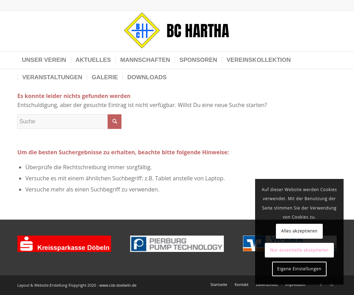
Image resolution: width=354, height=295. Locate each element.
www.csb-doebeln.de (117, 285)
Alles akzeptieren (299, 231)
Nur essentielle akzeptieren (299, 250)
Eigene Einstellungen (299, 269)
